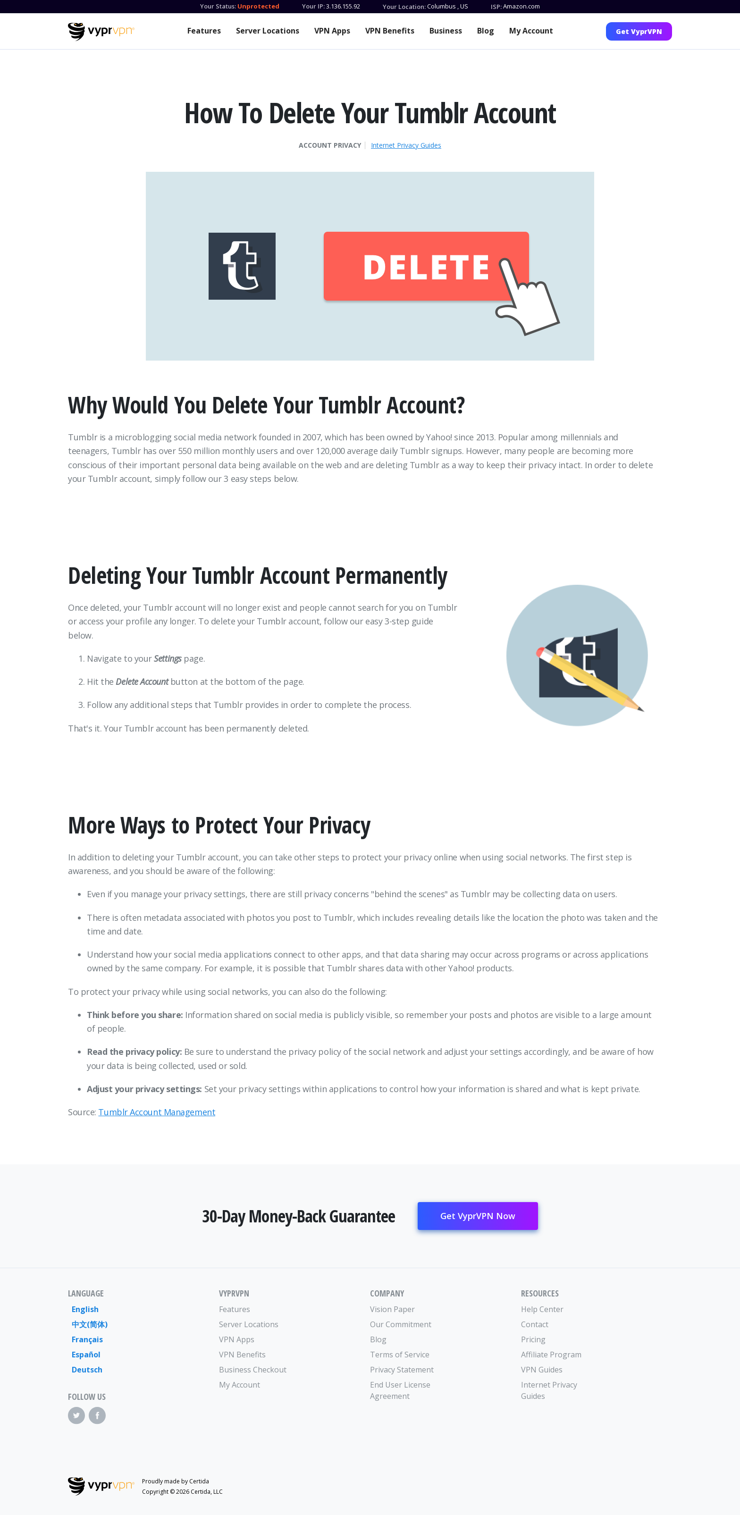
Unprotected (258, 6)
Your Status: (218, 6)
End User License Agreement (400, 1390)
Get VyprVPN (639, 31)
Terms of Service (399, 1354)
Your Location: (404, 6)
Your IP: (313, 6)
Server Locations (267, 30)
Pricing (533, 1339)
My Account (531, 30)
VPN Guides (542, 1369)
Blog (485, 30)
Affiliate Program (551, 1354)
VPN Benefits (389, 30)
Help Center (542, 1309)
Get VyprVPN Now (477, 1215)
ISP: (496, 6)
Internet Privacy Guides (406, 145)
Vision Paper (392, 1309)
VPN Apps (332, 30)
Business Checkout (252, 1369)
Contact (534, 1324)
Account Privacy (330, 145)
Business (445, 30)
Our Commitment (400, 1324)
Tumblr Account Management (156, 1112)
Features (204, 30)
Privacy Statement (402, 1369)
